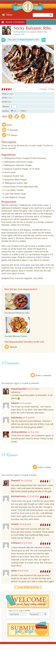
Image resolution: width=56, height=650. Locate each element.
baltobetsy (16, 417)
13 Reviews (12, 135)
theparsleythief (19, 389)
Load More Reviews (28, 587)
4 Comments (12, 130)
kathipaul (16, 543)
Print (9, 124)
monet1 (15, 524)
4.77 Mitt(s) (51, 89)
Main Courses (15, 22)
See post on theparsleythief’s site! (23, 39)
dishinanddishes (19, 432)
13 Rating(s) (43, 89)
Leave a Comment (43, 375)
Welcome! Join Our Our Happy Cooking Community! (27, 601)
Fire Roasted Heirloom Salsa (17, 313)
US (13, 111)
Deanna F (15, 480)
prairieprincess (18, 496)
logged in (17, 383)
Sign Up (12, 610)
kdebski (15, 403)
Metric (22, 111)
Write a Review (44, 467)
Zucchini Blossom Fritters (16, 336)
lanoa (14, 570)
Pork (23, 34)
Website (13, 347)
